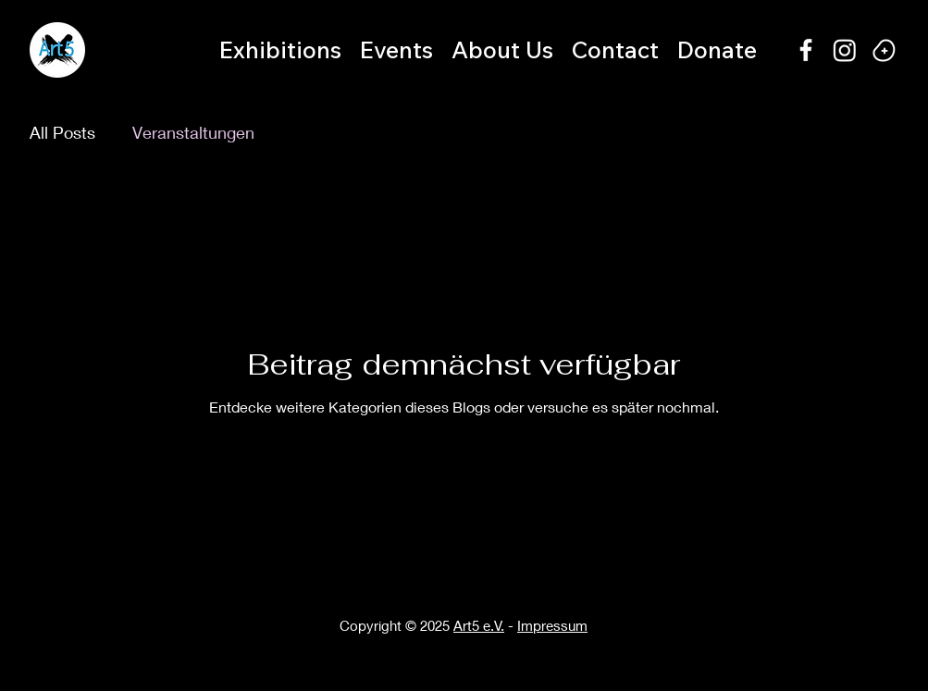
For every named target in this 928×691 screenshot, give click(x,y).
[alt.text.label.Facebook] (806, 50)
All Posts (62, 132)
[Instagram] (845, 50)
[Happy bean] (883, 50)
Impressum (552, 625)
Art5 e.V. (478, 625)
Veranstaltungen (193, 132)
